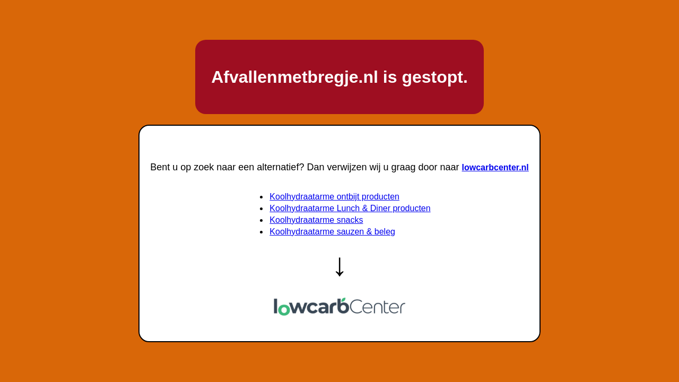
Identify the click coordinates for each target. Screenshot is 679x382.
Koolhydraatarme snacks (316, 219)
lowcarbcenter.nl (495, 167)
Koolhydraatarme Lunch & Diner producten (349, 208)
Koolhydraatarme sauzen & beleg (332, 231)
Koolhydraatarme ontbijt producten (334, 196)
